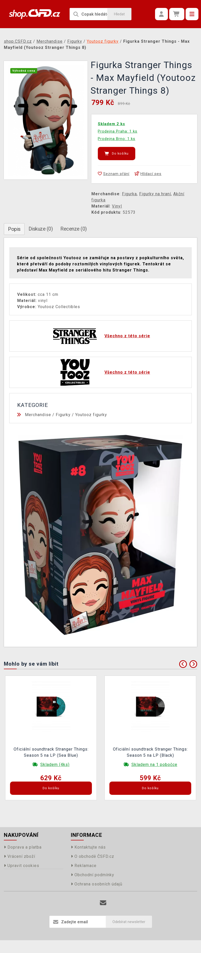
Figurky (63, 414)
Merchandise (38, 414)
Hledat (119, 14)
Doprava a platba (23, 847)
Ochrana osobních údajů (96, 884)
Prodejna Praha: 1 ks (117, 131)
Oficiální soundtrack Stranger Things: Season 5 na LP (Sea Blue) (51, 752)
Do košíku (116, 153)
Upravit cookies (21, 865)
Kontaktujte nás (88, 847)
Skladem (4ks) (55, 764)
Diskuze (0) (40, 229)
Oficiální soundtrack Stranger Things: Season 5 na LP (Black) (150, 752)
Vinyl (117, 206)
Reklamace (84, 865)
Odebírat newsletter (128, 921)
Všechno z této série (127, 335)
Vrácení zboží (19, 856)
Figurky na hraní (155, 193)
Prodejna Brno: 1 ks (116, 138)
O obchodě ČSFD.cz (92, 856)
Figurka (129, 193)
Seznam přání (113, 173)
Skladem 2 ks (111, 124)
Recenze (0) (73, 229)
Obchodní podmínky (92, 874)
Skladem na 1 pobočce (154, 764)
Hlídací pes (148, 173)
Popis (14, 229)
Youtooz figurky (91, 414)
